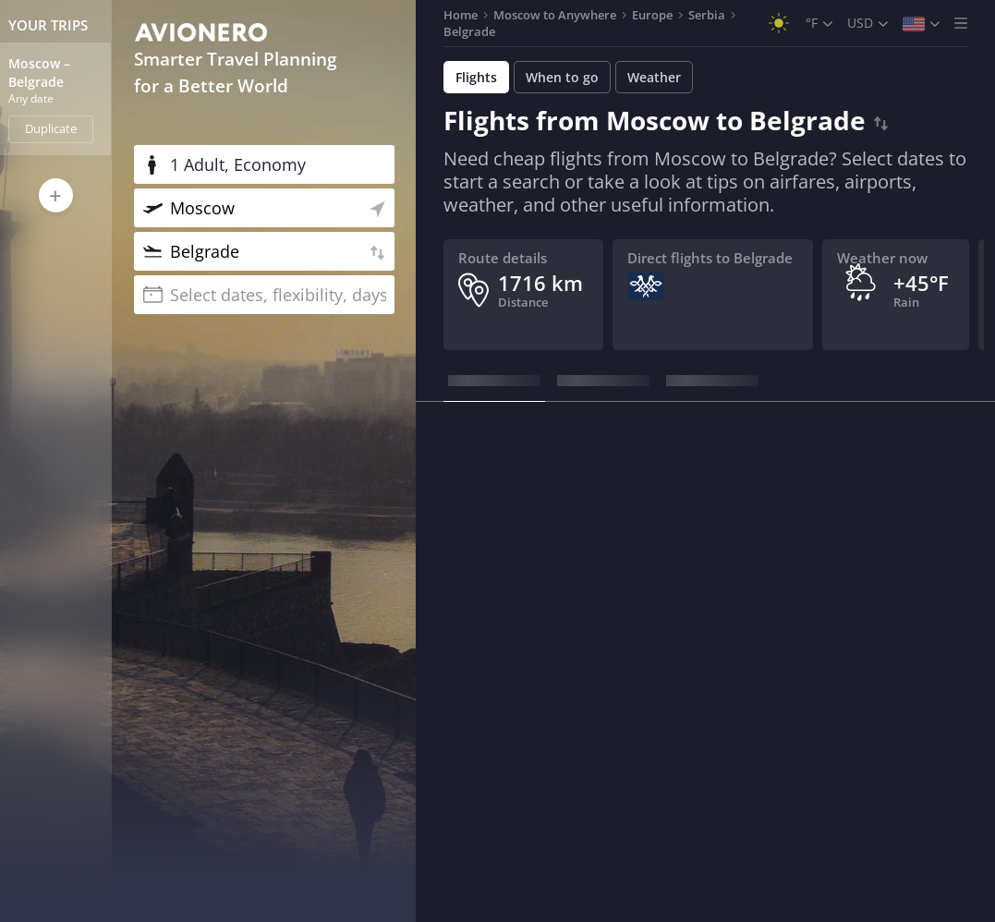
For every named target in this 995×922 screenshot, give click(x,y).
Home (460, 14)
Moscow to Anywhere (554, 14)
